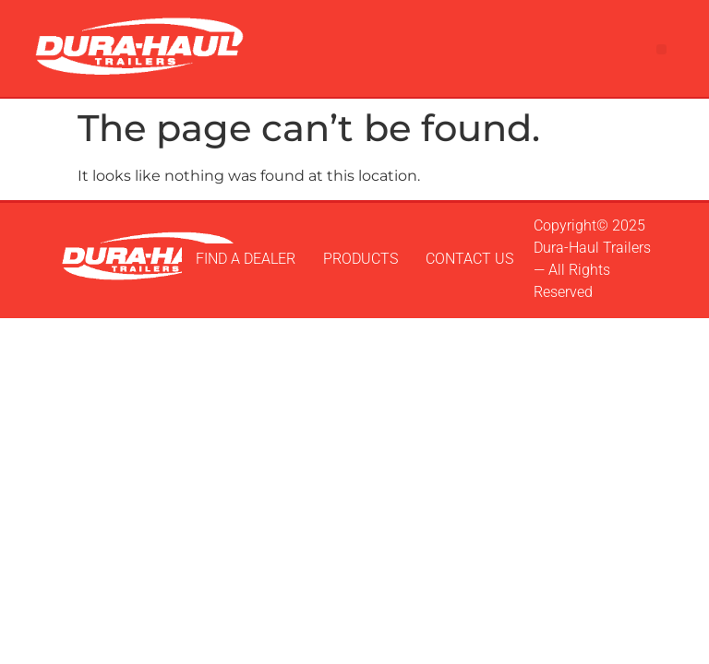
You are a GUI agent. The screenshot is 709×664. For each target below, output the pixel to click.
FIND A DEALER (245, 258)
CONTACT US (469, 258)
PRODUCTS (360, 258)
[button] (661, 49)
